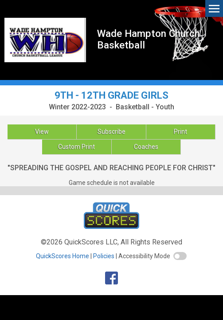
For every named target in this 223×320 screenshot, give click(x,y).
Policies (103, 256)
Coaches (146, 146)
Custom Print (76, 146)
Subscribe (111, 131)
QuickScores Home (62, 256)
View (42, 131)
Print (180, 131)
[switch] (180, 256)
